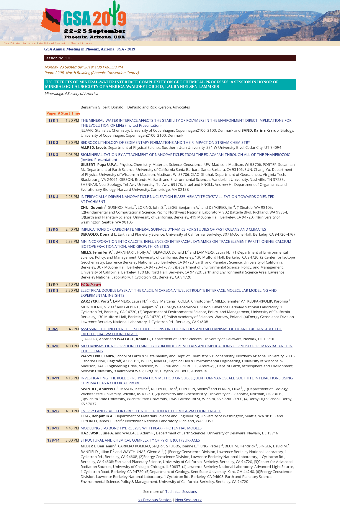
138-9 (53, 328)
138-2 (53, 142)
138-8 (53, 290)
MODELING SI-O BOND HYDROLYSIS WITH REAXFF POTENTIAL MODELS (141, 428)
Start (6, 43)
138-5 (53, 229)
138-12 (53, 410)
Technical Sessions (181, 491)
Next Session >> (188, 499)
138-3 (53, 154)
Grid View (16, 43)
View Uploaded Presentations (54, 43)
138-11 (53, 378)
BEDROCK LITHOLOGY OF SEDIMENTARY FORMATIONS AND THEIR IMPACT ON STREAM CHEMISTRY (165, 142)
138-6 (53, 241)
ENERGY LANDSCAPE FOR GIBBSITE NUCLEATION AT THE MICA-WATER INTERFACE (151, 410)
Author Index (29, 43)
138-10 (53, 345)
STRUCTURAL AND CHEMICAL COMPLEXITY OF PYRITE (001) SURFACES (140, 440)
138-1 (53, 120)
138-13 (53, 428)
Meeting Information (81, 43)
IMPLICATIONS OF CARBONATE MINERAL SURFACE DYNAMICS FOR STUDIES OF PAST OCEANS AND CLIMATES (173, 229)
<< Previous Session (155, 499)
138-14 (53, 440)
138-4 (53, 196)
